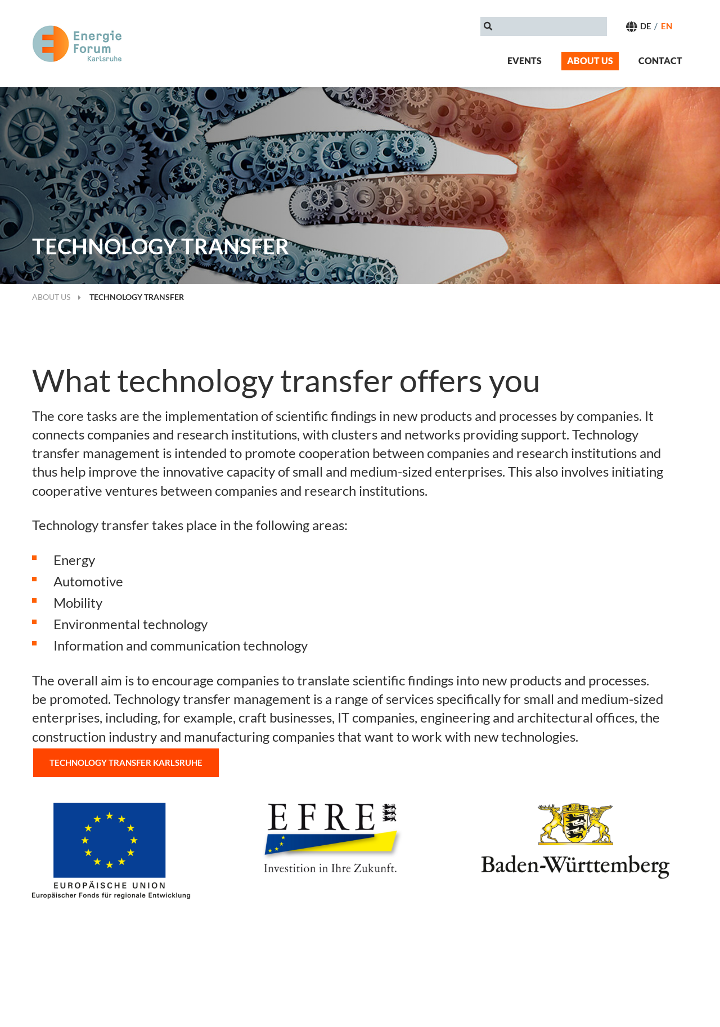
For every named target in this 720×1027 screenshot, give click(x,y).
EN (666, 26)
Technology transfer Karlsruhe (126, 762)
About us (590, 60)
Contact (660, 60)
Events (524, 60)
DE (645, 26)
